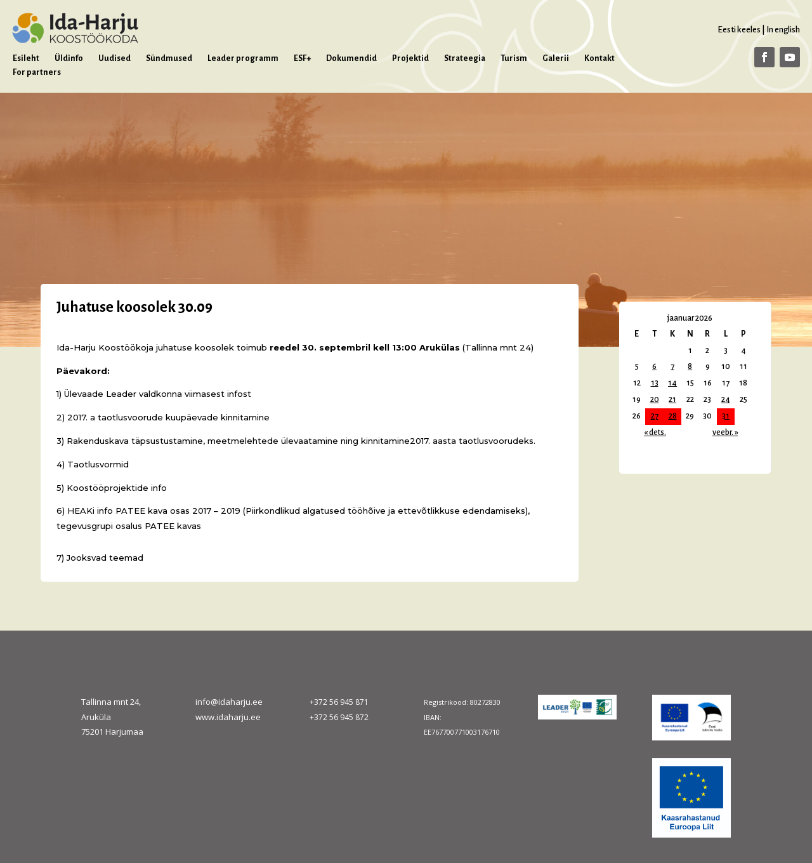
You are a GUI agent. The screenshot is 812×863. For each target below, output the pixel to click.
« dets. (655, 432)
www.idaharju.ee (228, 717)
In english (783, 29)
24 (725, 399)
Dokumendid (351, 58)
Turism (514, 58)
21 (672, 399)
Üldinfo (69, 58)
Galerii (555, 58)
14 (672, 382)
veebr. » (725, 432)
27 (654, 415)
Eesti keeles (739, 29)
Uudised (114, 58)
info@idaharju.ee (229, 701)
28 (673, 415)
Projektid (410, 58)
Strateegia (464, 58)
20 (654, 399)
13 (654, 382)
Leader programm (242, 58)
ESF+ (302, 58)
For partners (37, 72)
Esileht (26, 58)
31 (726, 415)
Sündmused (169, 58)
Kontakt (599, 58)
